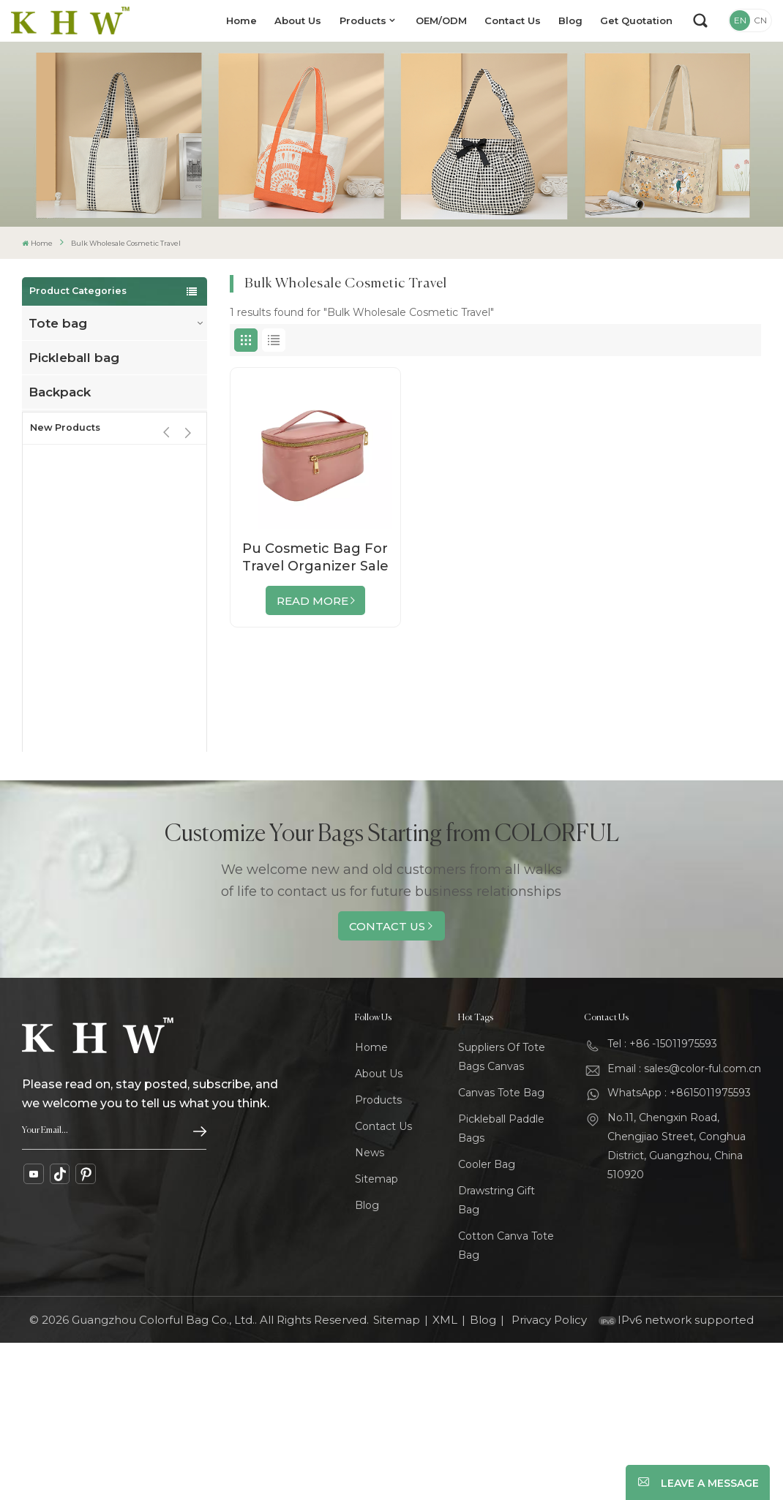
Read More (312, 601)
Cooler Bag (486, 1321)
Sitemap (376, 1336)
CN (760, 20)
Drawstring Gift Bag (496, 1357)
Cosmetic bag (74, 529)
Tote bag (58, 323)
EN (740, 20)
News (369, 1309)
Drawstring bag (79, 495)
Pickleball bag (74, 357)
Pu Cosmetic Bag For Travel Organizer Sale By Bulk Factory (315, 557)
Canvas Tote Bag (501, 1249)
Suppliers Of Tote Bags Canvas (501, 1214)
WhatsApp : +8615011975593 (679, 1249)
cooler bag (64, 460)
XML (444, 1477)
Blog (570, 20)
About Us (297, 20)
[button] (188, 590)
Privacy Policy (549, 1477)
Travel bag (63, 426)
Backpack (60, 392)
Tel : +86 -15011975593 (662, 1200)
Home (241, 20)
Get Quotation (636, 20)
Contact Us (512, 20)
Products (363, 20)
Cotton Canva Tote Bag (506, 1403)
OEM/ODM (441, 20)
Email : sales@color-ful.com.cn (684, 1225)
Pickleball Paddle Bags (501, 1286)
